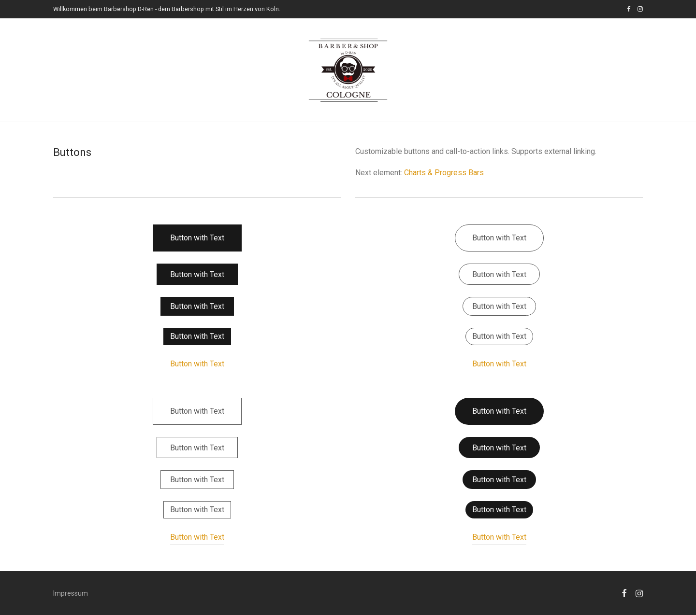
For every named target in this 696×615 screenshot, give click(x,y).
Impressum (70, 593)
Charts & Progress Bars (444, 172)
